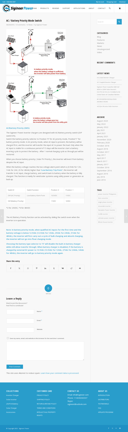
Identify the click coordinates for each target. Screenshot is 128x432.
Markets (100, 43)
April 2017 (101, 158)
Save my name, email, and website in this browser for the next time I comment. (37, 338)
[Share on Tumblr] (54, 268)
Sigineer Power (41, 25)
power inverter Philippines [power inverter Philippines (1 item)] (107, 194)
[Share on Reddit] (71, 268)
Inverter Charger (12, 395)
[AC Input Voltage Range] (126, 216)
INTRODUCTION (104, 395)
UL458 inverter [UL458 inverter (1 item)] (103, 214)
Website (39, 329)
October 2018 (103, 145)
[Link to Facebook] (108, 428)
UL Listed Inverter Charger (106, 78)
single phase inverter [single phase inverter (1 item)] (105, 202)
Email (39, 320)
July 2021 (101, 130)
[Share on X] (19, 268)
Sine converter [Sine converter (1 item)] (103, 198)
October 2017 (103, 152)
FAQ (99, 408)
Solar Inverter (11, 399)
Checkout (122, 2)
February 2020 (103, 142)
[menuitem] (100, 2)
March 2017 (102, 161)
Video (99, 52)
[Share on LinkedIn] (45, 268)
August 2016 (102, 173)
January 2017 (102, 164)
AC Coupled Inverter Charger (106, 82)
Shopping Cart (111, 2)
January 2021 (102, 136)
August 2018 (102, 149)
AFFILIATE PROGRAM (105, 412)
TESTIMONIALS (103, 404)
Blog (99, 37)
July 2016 (101, 177)
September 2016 (104, 170)
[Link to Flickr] (116, 428)
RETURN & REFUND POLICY (46, 404)
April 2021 (101, 133)
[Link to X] (112, 428)
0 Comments (20, 25)
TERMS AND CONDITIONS (46, 408)
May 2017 (101, 155)
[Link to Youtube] (120, 428)
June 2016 (101, 180)
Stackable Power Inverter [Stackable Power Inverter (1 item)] (106, 210)
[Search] (109, 8)
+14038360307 (80, 398)
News (30, 25)
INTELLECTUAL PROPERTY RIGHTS (46, 413)
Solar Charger (11, 408)
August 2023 (102, 121)
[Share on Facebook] (10, 268)
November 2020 (104, 139)
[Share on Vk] (62, 268)
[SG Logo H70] (17, 8)
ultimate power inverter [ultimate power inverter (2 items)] (106, 218)
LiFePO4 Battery (12, 404)
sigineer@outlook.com (77, 404)
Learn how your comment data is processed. (60, 373)
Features (101, 40)
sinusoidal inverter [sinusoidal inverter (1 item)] (104, 206)
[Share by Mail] (80, 268)
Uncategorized (103, 49)
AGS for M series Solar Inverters (107, 106)
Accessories (10, 412)
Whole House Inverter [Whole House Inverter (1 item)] (105, 222)
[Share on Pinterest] (36, 268)
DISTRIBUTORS (103, 399)
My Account (100, 2)
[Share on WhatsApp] (28, 268)
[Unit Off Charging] (2, 216)
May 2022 (101, 124)
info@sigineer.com (81, 394)
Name (39, 311)
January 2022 (102, 127)
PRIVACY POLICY (43, 395)
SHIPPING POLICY (43, 399)
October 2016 (103, 167)
